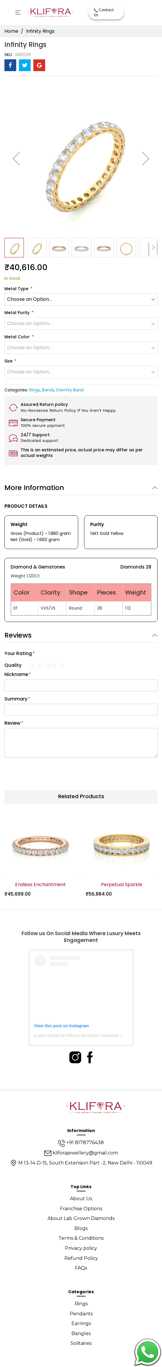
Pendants (81, 1314)
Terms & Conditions (81, 1238)
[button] (16, 158)
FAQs (81, 1268)
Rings (34, 390)
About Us (81, 1198)
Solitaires (81, 1343)
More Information (34, 487)
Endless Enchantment (40, 884)
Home (11, 31)
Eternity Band (70, 390)
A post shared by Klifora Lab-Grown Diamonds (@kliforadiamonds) (95, 1035)
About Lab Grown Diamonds (81, 1218)
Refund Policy (81, 1258)
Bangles (81, 1333)
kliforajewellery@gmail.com (81, 1153)
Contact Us (104, 12)
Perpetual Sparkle (121, 884)
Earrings (81, 1323)
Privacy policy (81, 1248)
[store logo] (50, 12)
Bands (48, 390)
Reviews (18, 635)
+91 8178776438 (81, 1142)
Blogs (81, 1228)
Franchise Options (81, 1208)
